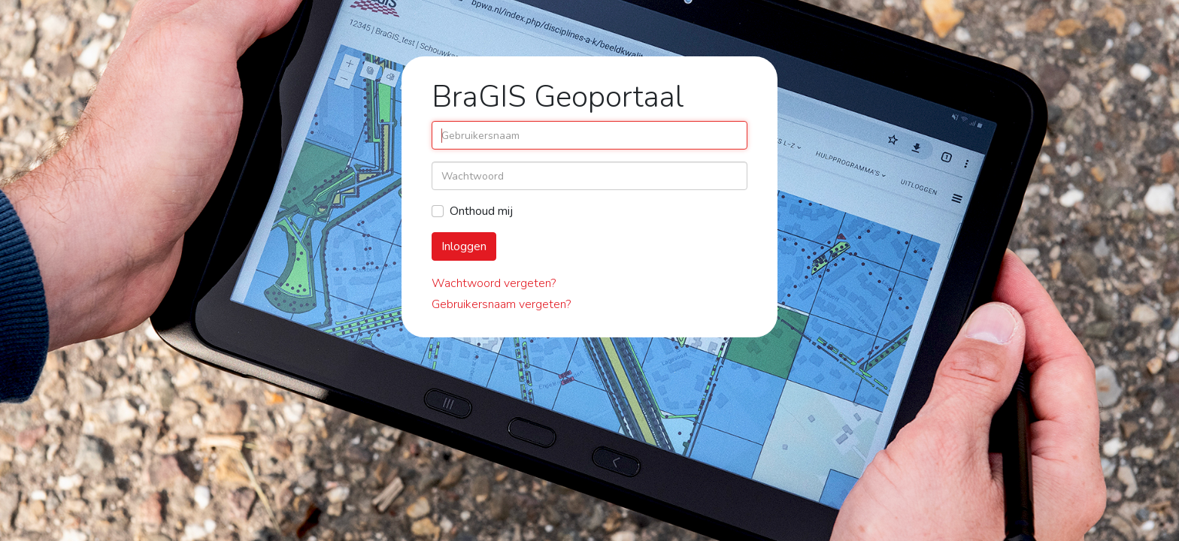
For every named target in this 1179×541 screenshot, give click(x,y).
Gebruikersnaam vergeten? (501, 304)
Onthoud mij (481, 211)
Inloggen (463, 246)
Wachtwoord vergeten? (494, 283)
